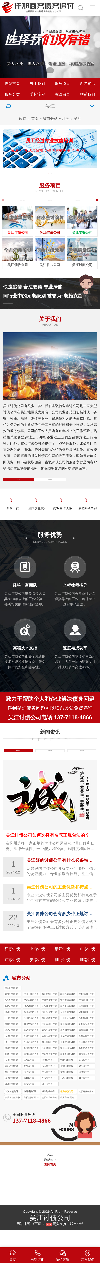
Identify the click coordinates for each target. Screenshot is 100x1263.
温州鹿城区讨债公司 (86, 1030)
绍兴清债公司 (66, 1109)
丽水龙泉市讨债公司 (49, 1072)
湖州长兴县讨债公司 (86, 1042)
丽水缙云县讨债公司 (86, 1072)
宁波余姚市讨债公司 (31, 1018)
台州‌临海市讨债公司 (31, 1036)
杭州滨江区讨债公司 (86, 1012)
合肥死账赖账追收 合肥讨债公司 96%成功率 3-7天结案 (86, 1110)
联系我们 (87, 94)
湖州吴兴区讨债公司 (31, 1042)
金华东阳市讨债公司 (67, 1054)
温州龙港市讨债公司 (67, 1030)
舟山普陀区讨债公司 (49, 1060)
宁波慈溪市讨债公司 (49, 1018)
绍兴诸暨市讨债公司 (31, 1024)
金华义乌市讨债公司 (49, 1054)
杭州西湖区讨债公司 (67, 1012)
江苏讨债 (12, 966)
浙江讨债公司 (11, 1006)
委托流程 (37, 94)
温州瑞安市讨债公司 (31, 1030)
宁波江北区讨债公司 (86, 1018)
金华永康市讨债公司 (86, 1054)
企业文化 (49, 489)
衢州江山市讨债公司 (67, 1066)
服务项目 (62, 83)
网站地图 (23, 1241)
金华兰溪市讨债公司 (31, 1054)
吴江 (77, 118)
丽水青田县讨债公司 (67, 1072)
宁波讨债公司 (11, 1109)
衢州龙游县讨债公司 (86, 1066)
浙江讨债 (62, 966)
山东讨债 (87, 966)
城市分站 (50, 118)
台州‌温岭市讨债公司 (49, 1036)
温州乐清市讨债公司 (49, 1030)
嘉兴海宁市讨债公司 (31, 1048)
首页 (35, 118)
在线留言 (62, 94)
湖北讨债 (62, 977)
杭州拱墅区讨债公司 (49, 1012)
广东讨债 (12, 977)
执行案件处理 (22, 203)
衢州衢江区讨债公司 (49, 1066)
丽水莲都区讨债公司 (31, 1072)
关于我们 (37, 83)
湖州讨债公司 (48, 1109)
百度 (37, 1241)
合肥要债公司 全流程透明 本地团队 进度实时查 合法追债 (31, 1115)
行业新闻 (50, 766)
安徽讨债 (37, 977)
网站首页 (12, 83)
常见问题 (82, 766)
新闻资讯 (87, 83)
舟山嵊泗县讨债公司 (86, 1060)
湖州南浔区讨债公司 (49, 1042)
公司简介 (18, 489)
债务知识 (18, 766)
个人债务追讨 (50, 203)
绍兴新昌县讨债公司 (67, 1024)
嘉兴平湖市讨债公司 (49, 1048)
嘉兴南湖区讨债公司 (86, 1048)
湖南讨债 (87, 977)
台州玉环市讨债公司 (67, 1036)
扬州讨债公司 (30, 1109)
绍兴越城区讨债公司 (86, 1024)
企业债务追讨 (78, 203)
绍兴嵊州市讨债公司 (49, 1024)
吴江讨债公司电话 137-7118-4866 (50, 731)
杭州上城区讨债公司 (31, 1012)
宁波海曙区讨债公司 (67, 1018)
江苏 (65, 118)
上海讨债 (37, 966)
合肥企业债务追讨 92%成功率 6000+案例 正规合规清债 (49, 1115)
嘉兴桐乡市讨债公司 (67, 1048)
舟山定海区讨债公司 (31, 1060)
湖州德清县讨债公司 (67, 1042)
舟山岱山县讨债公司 (67, 1060)
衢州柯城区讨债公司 (31, 1066)
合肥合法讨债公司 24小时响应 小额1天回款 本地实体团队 (67, 1115)
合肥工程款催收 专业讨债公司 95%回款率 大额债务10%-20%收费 (13, 1115)
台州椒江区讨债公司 (86, 1036)
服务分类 (12, 94)
